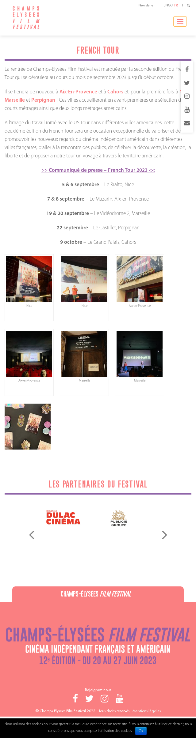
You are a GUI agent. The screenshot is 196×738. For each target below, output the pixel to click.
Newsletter (146, 5)
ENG (167, 5)
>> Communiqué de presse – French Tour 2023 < (96, 170)
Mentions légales (147, 711)
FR (176, 5)
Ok (141, 731)
